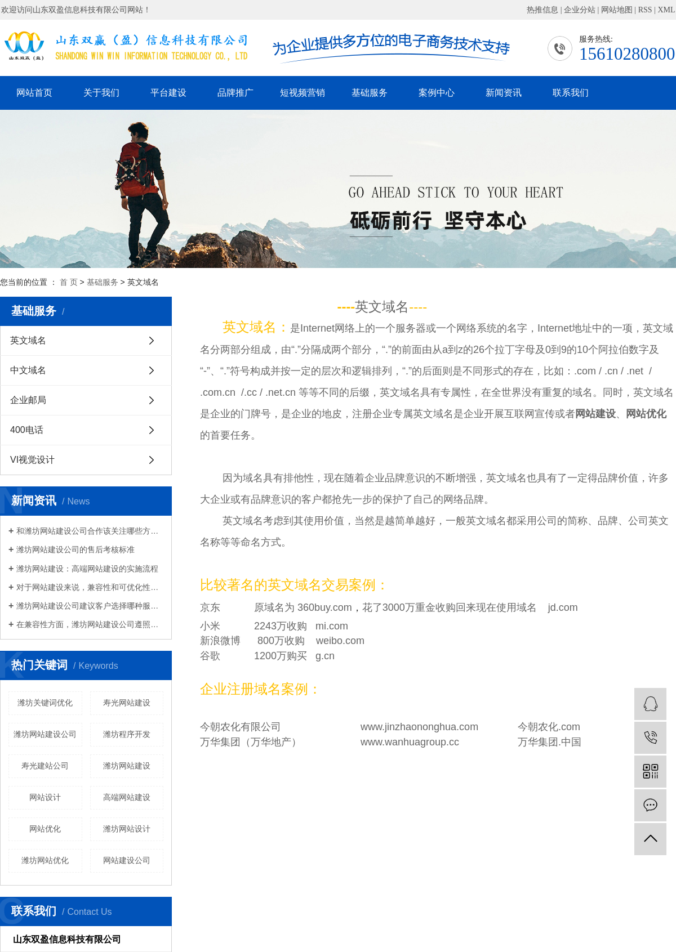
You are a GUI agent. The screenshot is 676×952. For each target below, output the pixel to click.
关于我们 (101, 92)
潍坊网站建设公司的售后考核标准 (75, 549)
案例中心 (437, 92)
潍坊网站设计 (126, 828)
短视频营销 (302, 92)
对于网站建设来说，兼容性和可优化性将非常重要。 (89, 587)
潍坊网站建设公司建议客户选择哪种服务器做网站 (89, 605)
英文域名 (28, 340)
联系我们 (571, 92)
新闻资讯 (504, 92)
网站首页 (34, 92)
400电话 (26, 430)
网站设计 (45, 797)
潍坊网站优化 (45, 860)
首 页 (69, 282)
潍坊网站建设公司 (45, 734)
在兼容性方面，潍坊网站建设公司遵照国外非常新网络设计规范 (89, 624)
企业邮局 (28, 400)
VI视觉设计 (32, 459)
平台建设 (168, 92)
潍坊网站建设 (126, 765)
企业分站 (579, 10)
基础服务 (370, 92)
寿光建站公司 (45, 765)
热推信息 (542, 10)
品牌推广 (235, 92)
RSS (645, 10)
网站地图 (617, 10)
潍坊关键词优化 (45, 702)
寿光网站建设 (126, 702)
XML (666, 10)
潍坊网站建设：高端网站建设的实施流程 (87, 568)
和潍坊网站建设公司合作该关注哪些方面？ (89, 530)
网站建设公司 (126, 860)
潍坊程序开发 (126, 734)
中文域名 (28, 370)
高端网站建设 (126, 797)
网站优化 (45, 828)
